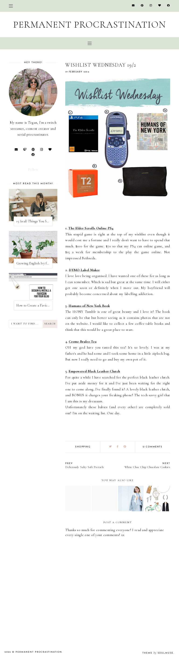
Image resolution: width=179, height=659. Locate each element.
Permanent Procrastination (89, 24)
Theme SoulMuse (157, 653)
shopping (82, 447)
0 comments (152, 447)
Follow (33, 169)
